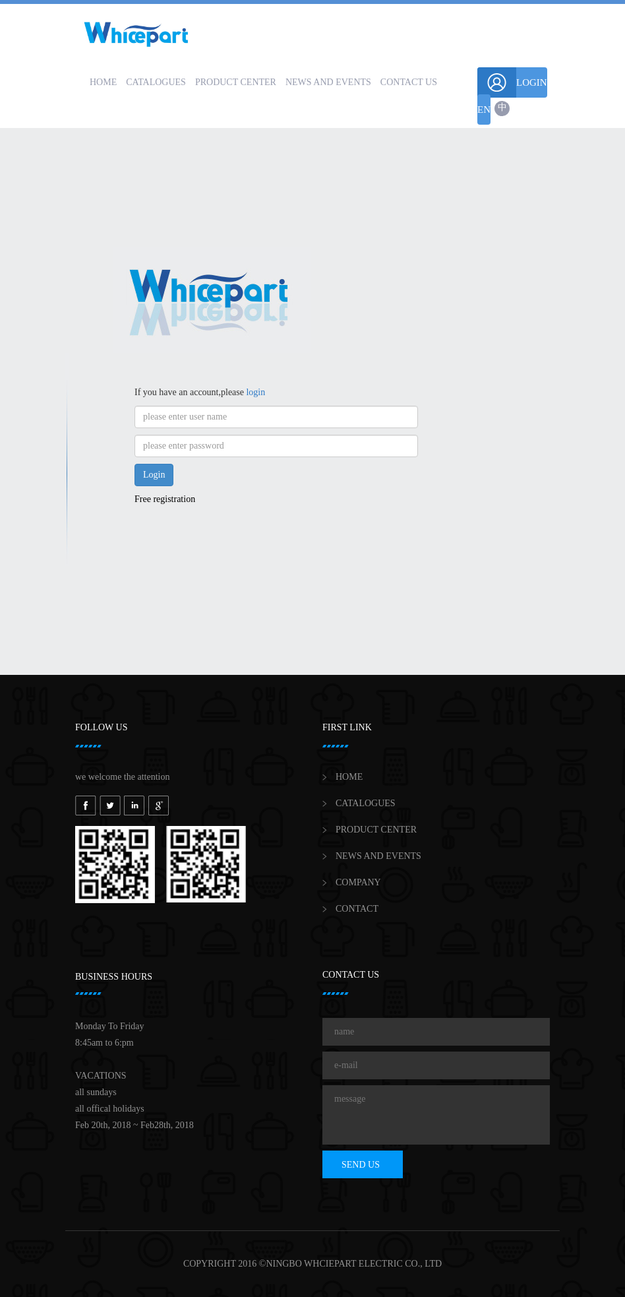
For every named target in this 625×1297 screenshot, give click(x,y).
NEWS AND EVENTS (328, 82)
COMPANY (358, 882)
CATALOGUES (156, 82)
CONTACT (357, 909)
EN (484, 109)
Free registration (164, 499)
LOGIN (512, 82)
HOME (103, 82)
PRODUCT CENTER (235, 82)
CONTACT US (408, 82)
